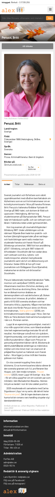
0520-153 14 (9, 465)
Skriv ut (41, 184)
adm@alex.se (10, 462)
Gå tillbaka (28, 46)
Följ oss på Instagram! (14, 483)
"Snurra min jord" (12, 394)
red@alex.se (24, 476)
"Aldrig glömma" (26, 310)
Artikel (7, 184)
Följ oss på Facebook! (14, 480)
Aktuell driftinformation (15, 429)
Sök (49, 18)
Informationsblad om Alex (16, 426)
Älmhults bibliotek (13, 165)
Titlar (17, 184)
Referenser (29, 184)
